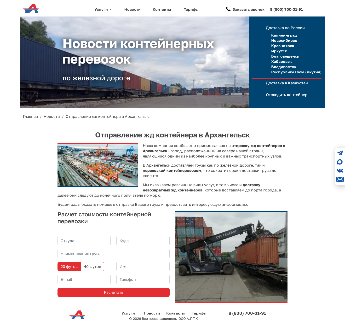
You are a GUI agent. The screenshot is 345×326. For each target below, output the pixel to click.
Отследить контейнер (286, 94)
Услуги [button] (101, 9)
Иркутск (279, 51)
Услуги (128, 313)
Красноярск (282, 45)
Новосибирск (284, 40)
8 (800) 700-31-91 (286, 9)
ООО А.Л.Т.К (188, 318)
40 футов (92, 266)
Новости (132, 9)
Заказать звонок (248, 9)
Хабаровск (281, 61)
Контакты (162, 9)
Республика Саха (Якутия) (296, 72)
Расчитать (113, 292)
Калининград (284, 35)
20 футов (69, 266)
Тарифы (191, 9)
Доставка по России (285, 27)
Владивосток (283, 66)
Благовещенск (285, 56)
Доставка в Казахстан (287, 83)
